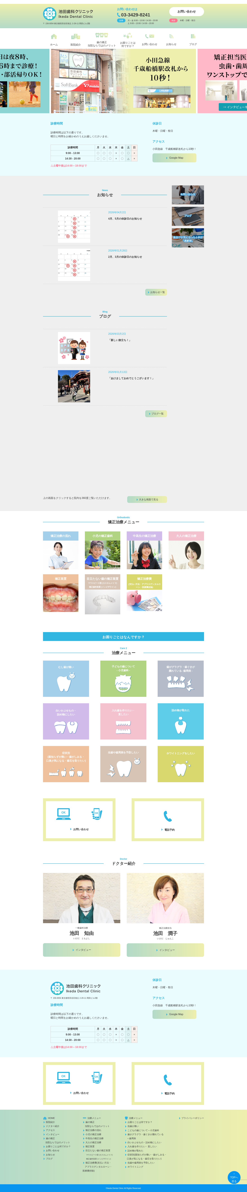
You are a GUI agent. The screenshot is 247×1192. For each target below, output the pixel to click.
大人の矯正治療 (93, 1142)
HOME (51, 1118)
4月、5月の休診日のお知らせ (125, 218)
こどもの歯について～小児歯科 (143, 1130)
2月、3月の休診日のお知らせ (125, 256)
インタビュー (52, 1134)
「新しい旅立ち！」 (119, 340)
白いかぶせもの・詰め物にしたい (144, 1142)
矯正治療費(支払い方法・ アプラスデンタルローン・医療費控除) (97, 1166)
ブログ (49, 1158)
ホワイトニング (135, 1166)
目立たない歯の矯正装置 (98, 1154)
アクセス (50, 1130)
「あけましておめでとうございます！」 (131, 378)
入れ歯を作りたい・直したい (142, 1146)
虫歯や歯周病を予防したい (141, 1162)
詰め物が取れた (135, 1150)
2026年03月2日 (117, 333)
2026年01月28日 (117, 250)
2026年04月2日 (117, 212)
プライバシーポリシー (192, 1118)
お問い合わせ (186, 11)
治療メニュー (94, 1118)
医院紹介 (50, 1122)
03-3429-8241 (135, 14)
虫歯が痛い (133, 1126)
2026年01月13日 (117, 372)
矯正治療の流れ (93, 1130)
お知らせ (50, 1154)
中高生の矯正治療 (95, 1138)
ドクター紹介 (52, 1126)
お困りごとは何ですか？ (58, 1146)
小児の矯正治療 (93, 1134)
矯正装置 (90, 1146)
